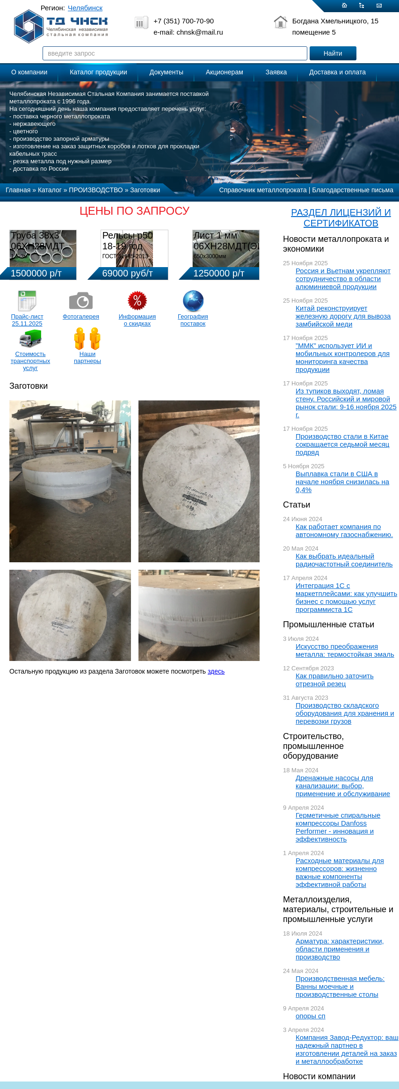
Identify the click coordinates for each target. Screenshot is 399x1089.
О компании (29, 72)
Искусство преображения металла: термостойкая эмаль (345, 650)
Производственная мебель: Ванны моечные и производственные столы (340, 986)
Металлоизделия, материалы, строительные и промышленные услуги (338, 909)
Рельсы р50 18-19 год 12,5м (127, 246)
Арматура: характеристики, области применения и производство (340, 949)
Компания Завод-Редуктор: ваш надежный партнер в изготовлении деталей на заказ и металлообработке (347, 1049)
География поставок (193, 320)
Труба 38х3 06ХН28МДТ (38, 240)
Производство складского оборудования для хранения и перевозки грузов (345, 713)
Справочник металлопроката (263, 190)
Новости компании (319, 1076)
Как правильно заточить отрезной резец (335, 680)
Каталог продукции (98, 72)
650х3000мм (210, 256)
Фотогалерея (81, 316)
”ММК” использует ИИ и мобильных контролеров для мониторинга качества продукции (343, 357)
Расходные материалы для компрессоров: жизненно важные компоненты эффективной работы (340, 872)
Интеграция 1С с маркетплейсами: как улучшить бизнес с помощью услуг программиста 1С (346, 597)
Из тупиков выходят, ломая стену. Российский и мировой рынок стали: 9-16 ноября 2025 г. (346, 403)
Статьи (296, 504)
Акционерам (224, 72)
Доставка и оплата (337, 72)
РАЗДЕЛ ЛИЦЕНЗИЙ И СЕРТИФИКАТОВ (341, 217)
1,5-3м (19, 256)
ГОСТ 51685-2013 (125, 256)
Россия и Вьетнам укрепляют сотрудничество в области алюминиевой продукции (343, 278)
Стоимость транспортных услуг (30, 360)
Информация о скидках (137, 320)
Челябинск (85, 8)
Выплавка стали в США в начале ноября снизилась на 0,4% (342, 482)
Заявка (276, 72)
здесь (216, 671)
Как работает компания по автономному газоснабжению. (344, 530)
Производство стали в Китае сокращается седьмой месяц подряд (342, 444)
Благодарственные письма (352, 190)
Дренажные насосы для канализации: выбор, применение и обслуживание (343, 786)
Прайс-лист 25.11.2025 (27, 320)
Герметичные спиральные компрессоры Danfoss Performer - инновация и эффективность (338, 827)
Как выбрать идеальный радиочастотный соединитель (344, 560)
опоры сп (311, 1016)
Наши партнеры (87, 357)
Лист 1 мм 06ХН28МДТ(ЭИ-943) (240, 240)
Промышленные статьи (328, 624)
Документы (166, 72)
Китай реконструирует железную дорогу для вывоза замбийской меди (343, 316)
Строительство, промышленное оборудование (313, 746)
